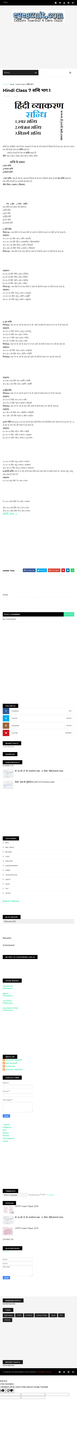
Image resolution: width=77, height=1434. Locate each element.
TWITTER (14, 718)
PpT (5, 1130)
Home (5, 84)
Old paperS (8, 1138)
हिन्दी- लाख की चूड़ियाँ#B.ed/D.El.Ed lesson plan (35, 782)
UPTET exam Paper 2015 (26, 1228)
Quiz (7, 884)
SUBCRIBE (68, 733)
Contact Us (8, 765)
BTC (7, 843)
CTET (7, 856)
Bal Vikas (9, 847)
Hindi (12, 84)
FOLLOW (69, 718)
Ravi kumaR (11, 1063)
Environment (11, 866)
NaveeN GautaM (13, 1060)
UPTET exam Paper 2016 (26, 1206)
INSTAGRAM (15, 725)
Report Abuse (11, 901)
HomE (6, 1251)
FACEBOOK (15, 711)
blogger (69, 614)
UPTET (8, 893)
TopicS (6, 1124)
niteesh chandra (13, 1069)
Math (7, 879)
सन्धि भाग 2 (10, 514)
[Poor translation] (10, 1390)
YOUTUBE (15, 733)
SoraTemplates (17, 1372)
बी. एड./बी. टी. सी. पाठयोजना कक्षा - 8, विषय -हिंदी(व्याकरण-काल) (39, 771)
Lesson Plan (11, 875)
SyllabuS (7, 1127)
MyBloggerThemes (43, 1372)
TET (6, 889)
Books (8, 852)
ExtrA (5, 1141)
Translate (47, 1195)
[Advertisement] (38, 195)
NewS (6, 1133)
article (7, 1320)
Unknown (10, 1066)
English (9, 861)
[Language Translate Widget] (15, 1195)
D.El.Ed (29, 1315)
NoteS (6, 1135)
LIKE (70, 711)
